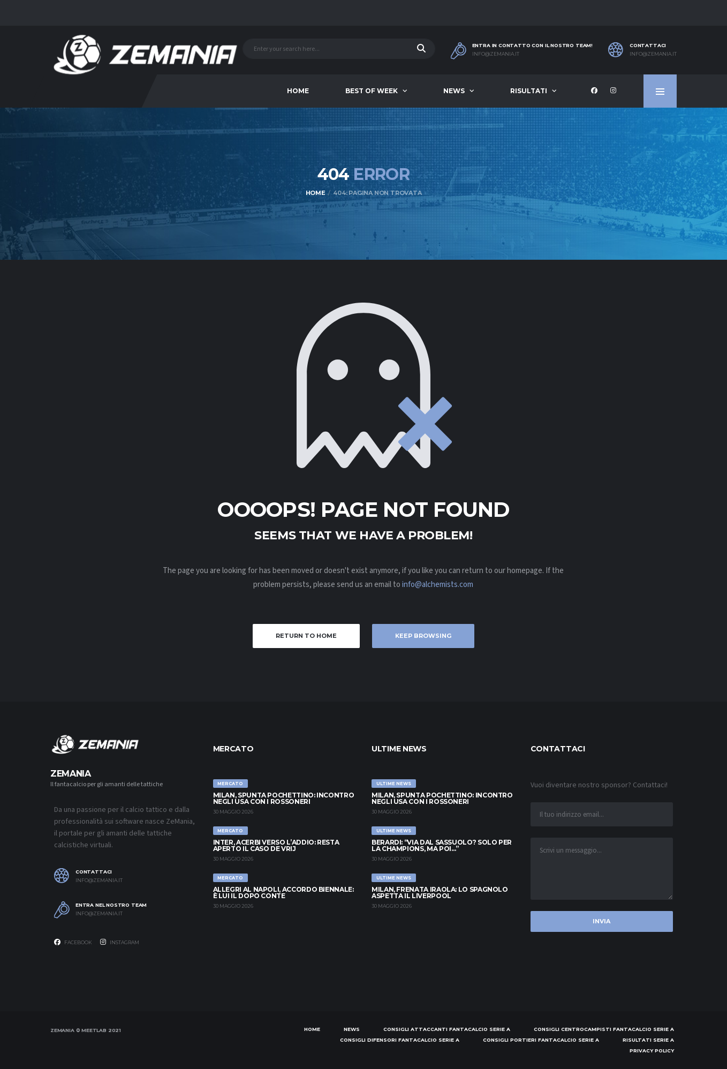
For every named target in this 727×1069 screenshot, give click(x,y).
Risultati (528, 91)
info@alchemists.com (437, 584)
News (454, 91)
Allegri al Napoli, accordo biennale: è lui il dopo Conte (283, 892)
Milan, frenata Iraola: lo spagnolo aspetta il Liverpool (440, 892)
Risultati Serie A (648, 1040)
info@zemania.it (495, 54)
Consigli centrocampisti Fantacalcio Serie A (604, 1029)
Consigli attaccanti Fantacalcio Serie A (446, 1029)
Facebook (73, 942)
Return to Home (306, 635)
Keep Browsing (423, 635)
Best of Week (371, 91)
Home (298, 91)
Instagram (119, 942)
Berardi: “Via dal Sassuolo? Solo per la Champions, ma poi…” (442, 845)
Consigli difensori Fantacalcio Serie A (399, 1040)
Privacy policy (652, 1050)
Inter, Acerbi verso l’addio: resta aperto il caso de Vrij (276, 845)
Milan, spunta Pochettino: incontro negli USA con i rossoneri (283, 798)
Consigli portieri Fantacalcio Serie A (541, 1040)
